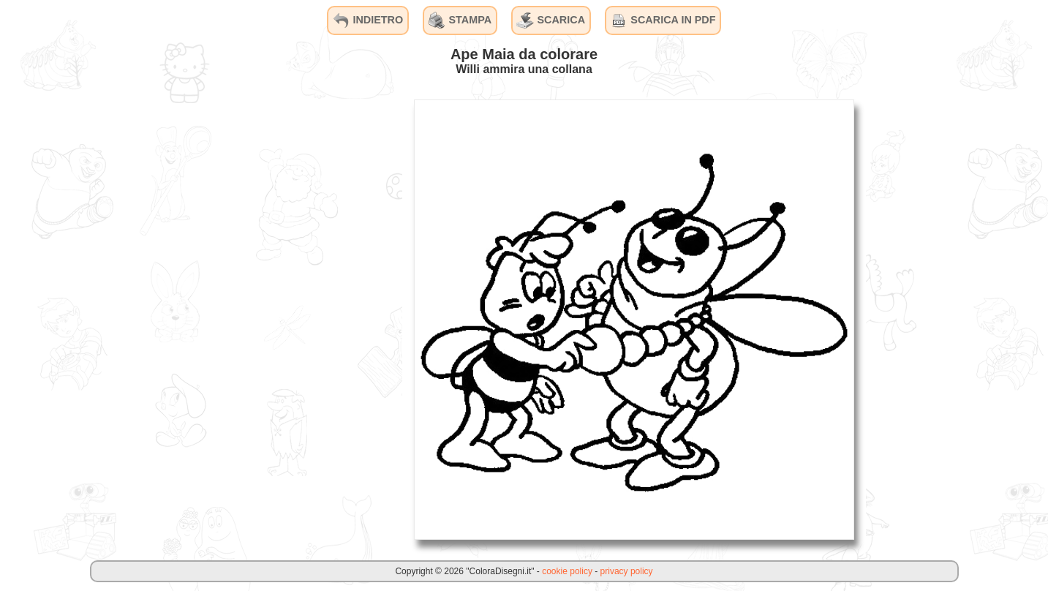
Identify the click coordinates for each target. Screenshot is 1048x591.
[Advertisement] (292, 318)
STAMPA (460, 20)
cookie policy (567, 571)
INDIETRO (367, 20)
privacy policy (626, 571)
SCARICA (550, 20)
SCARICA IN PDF (662, 20)
